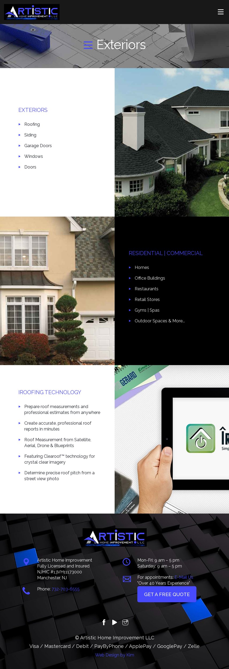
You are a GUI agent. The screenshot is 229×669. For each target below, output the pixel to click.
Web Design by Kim (114, 655)
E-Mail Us (183, 577)
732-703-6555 (66, 589)
